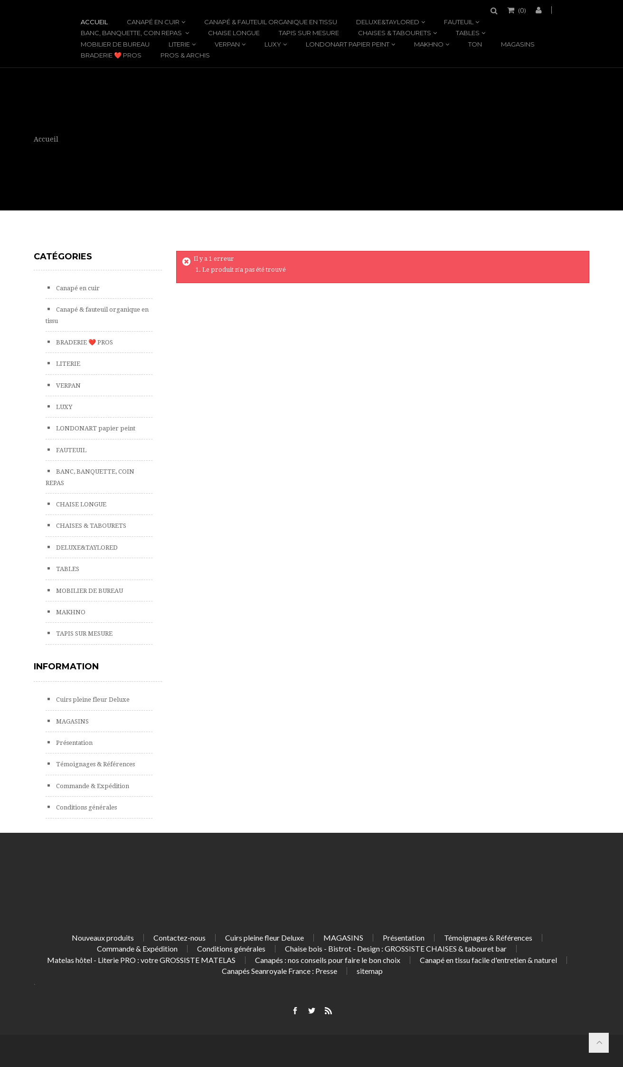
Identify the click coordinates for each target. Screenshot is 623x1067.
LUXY (272, 44)
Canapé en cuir (153, 22)
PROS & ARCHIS (185, 55)
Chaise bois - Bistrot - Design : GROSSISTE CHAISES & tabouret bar (396, 948)
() (521, 10)
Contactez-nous (179, 937)
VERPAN (227, 44)
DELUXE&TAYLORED (387, 22)
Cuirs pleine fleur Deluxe (92, 699)
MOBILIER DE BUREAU (115, 44)
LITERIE (179, 44)
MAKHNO (429, 44)
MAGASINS (518, 44)
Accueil (94, 22)
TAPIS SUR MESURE (309, 33)
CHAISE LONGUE (234, 33)
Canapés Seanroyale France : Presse (279, 970)
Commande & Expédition (92, 786)
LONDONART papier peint (347, 44)
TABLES (468, 33)
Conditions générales (86, 807)
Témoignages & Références (95, 764)
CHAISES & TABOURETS (394, 33)
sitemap (370, 970)
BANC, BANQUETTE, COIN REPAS (132, 33)
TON (475, 44)
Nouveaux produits (103, 937)
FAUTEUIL (458, 22)
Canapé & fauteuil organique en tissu (270, 22)
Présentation (74, 742)
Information (66, 666)
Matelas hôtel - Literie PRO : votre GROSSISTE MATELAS (141, 959)
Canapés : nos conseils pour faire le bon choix (327, 959)
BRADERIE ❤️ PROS (111, 55)
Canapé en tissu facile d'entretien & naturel (488, 959)
